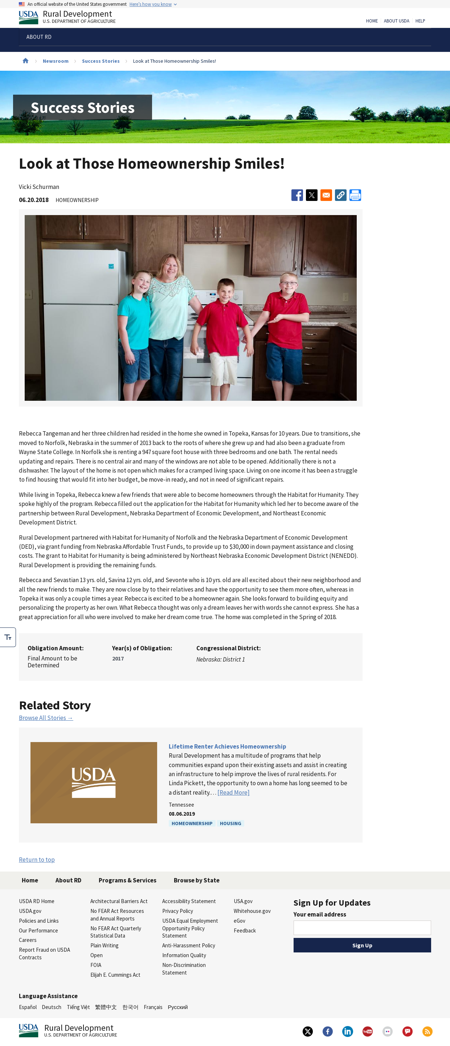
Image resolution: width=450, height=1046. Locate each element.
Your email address (320, 914)
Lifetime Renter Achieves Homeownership (227, 746)
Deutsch (51, 1007)
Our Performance (38, 930)
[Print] (355, 195)
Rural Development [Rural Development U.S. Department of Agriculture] (73, 18)
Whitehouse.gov (252, 910)
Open (96, 955)
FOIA (95, 964)
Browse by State (197, 880)
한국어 (130, 1007)
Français (153, 1007)
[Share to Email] (326, 195)
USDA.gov (30, 910)
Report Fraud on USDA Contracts (44, 953)
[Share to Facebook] (297, 195)
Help (420, 21)
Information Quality (184, 955)
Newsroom (56, 61)
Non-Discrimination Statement (184, 968)
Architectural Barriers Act (119, 901)
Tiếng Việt (78, 1007)
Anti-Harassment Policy (188, 945)
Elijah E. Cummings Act (115, 974)
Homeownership (192, 823)
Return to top (37, 860)
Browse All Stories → (46, 718)
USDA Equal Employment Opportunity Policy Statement (190, 928)
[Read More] (233, 792)
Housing (230, 823)
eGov (239, 920)
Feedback (245, 930)
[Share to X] (312, 195)
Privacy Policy (177, 910)
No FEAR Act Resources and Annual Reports (117, 914)
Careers (28, 939)
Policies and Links (39, 920)
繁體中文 (106, 1007)
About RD (68, 880)
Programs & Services (127, 880)
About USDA (396, 21)
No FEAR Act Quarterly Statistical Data (115, 932)
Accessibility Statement (189, 901)
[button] (341, 195)
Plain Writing (104, 945)
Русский (178, 1007)
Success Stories (101, 61)
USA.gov (243, 901)
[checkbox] (8, 637)
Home (372, 21)
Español (28, 1007)
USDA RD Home (36, 901)
